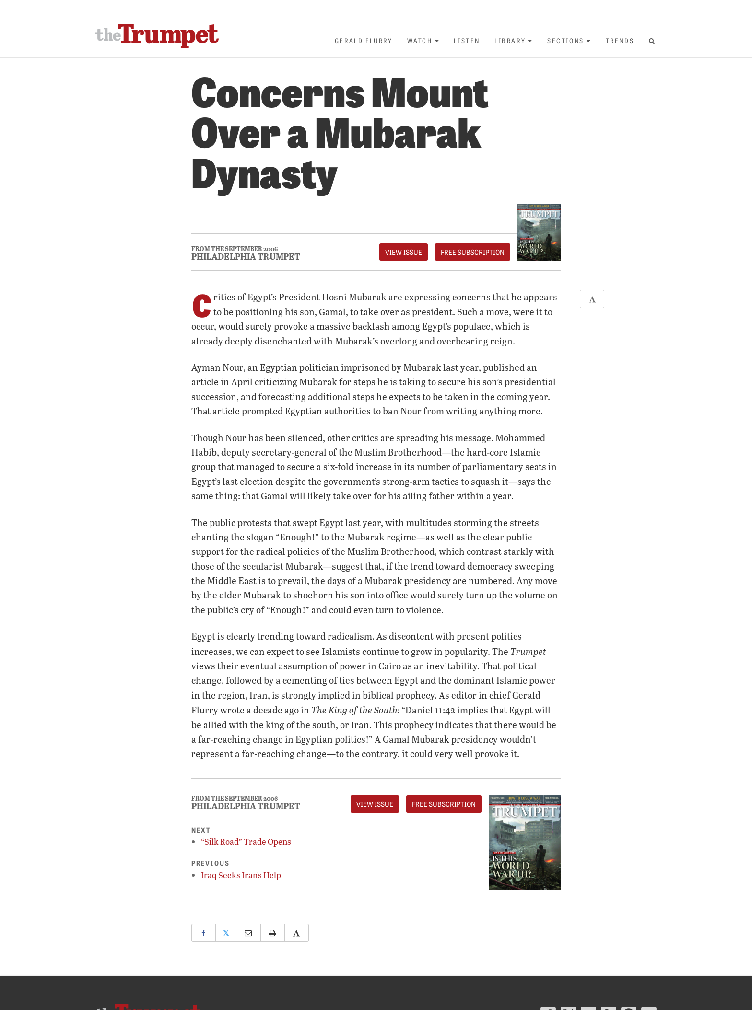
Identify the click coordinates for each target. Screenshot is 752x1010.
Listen (467, 40)
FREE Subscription (473, 252)
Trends (620, 40)
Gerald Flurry (364, 40)
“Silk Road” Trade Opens (246, 841)
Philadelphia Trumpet (245, 256)
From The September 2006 (234, 249)
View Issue (403, 252)
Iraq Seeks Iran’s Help (241, 875)
